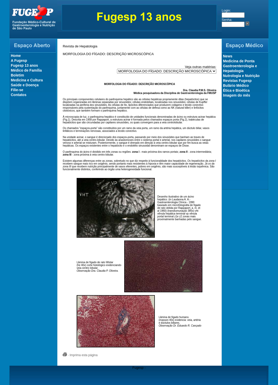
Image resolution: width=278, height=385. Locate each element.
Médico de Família (26, 70)
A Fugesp (19, 60)
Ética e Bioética (236, 90)
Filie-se (17, 90)
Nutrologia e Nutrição (241, 76)
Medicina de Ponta (239, 61)
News (227, 56)
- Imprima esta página (80, 355)
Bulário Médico (236, 85)
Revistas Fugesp (237, 81)
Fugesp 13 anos (24, 65)
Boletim (17, 75)
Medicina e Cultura (27, 80)
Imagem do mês (236, 95)
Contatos (18, 95)
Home (16, 56)
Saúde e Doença (25, 85)
